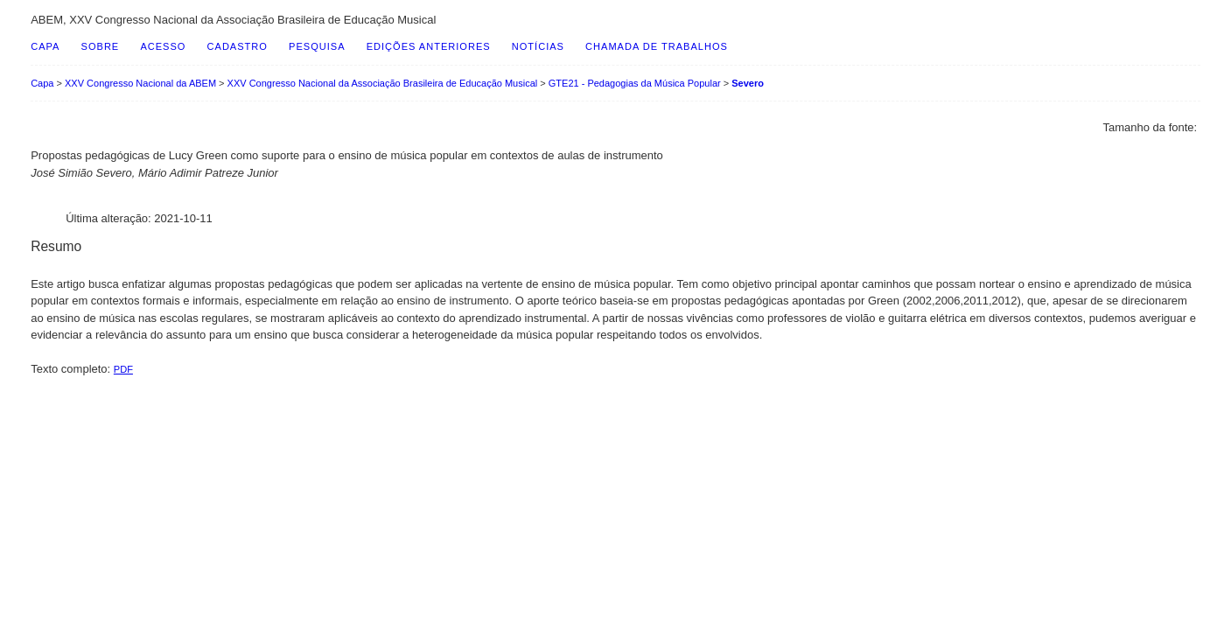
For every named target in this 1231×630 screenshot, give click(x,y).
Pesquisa (317, 46)
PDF (123, 369)
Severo (747, 83)
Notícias (538, 46)
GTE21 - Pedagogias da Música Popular (635, 83)
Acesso (162, 46)
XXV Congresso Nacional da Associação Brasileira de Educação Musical (382, 83)
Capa (45, 46)
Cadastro (237, 46)
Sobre (100, 46)
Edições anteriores (429, 46)
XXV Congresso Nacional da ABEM (140, 83)
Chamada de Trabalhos (656, 46)
